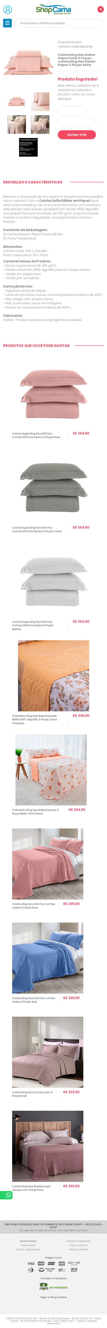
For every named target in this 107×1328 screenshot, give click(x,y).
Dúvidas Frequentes (78, 1241)
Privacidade (28, 1245)
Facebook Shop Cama (44, 1305)
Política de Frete (78, 1250)
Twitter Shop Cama (52, 1305)
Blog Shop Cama (62, 1305)
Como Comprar (79, 1245)
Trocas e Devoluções (28, 1250)
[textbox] (60, 23)
